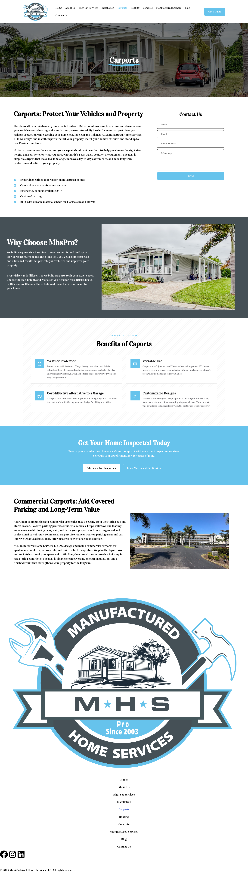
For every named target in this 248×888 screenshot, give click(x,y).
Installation (107, 7)
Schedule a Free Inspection (101, 468)
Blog (187, 7)
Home (59, 7)
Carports (122, 7)
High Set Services (88, 7)
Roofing (135, 7)
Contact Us (62, 15)
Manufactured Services (168, 7)
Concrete (148, 7)
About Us (70, 7)
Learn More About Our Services (144, 468)
